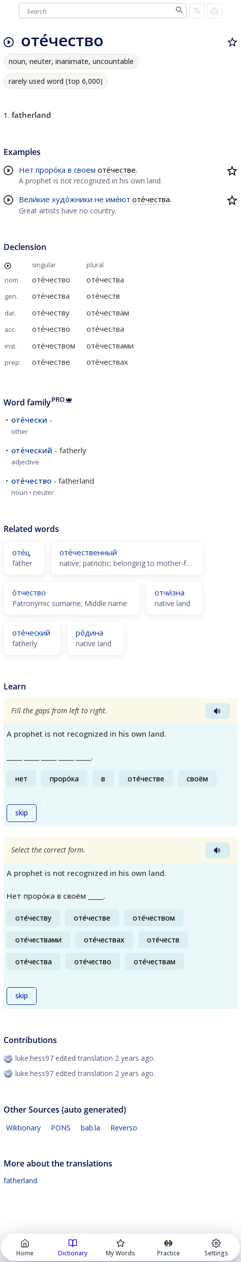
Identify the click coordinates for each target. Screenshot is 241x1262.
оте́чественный (88, 552)
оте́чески (29, 420)
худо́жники (72, 199)
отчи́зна (170, 592)
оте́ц (21, 552)
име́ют (118, 199)
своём (85, 170)
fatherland (20, 1180)
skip (21, 812)
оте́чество (31, 481)
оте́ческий (31, 450)
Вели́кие (34, 199)
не (99, 199)
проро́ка (51, 170)
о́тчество (29, 592)
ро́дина (89, 632)
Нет (26, 170)
